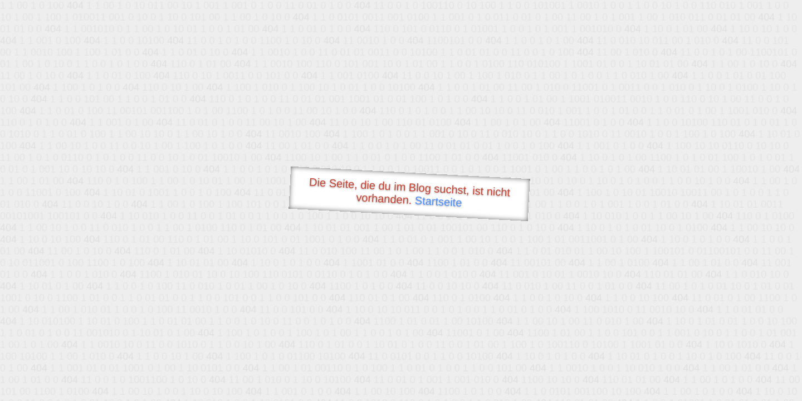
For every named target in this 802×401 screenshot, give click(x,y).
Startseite (438, 201)
